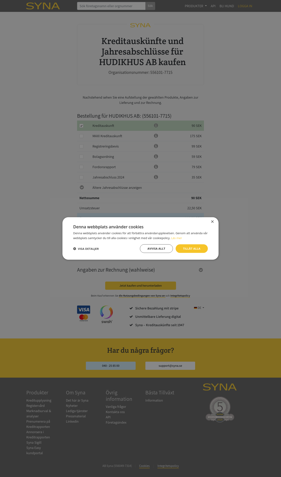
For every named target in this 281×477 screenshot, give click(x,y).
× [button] (212, 221)
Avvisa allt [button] (156, 248)
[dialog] (140, 238)
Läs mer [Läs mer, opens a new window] (176, 238)
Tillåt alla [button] (191, 248)
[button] (86, 248)
